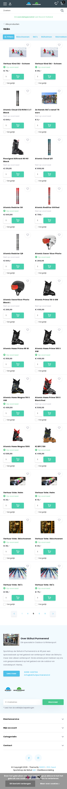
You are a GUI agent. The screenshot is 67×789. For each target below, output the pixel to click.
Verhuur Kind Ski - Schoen (16, 63)
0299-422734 (31, 672)
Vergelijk (9, 83)
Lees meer (11, 673)
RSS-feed (51, 767)
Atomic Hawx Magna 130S (16, 446)
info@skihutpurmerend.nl (37, 675)
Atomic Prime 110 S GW (46, 299)
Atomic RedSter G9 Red (47, 207)
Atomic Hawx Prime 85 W (16, 348)
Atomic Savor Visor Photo (48, 253)
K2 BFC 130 (40, 446)
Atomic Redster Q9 (13, 253)
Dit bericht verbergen (20, 783)
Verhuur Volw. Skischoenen (17, 538)
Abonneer (53, 702)
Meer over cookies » (50, 783)
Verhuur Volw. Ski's (12, 584)
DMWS (42, 767)
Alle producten (12, 24)
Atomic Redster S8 (13, 207)
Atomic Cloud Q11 (44, 158)
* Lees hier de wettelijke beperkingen (18, 707)
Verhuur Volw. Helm (13, 492)
